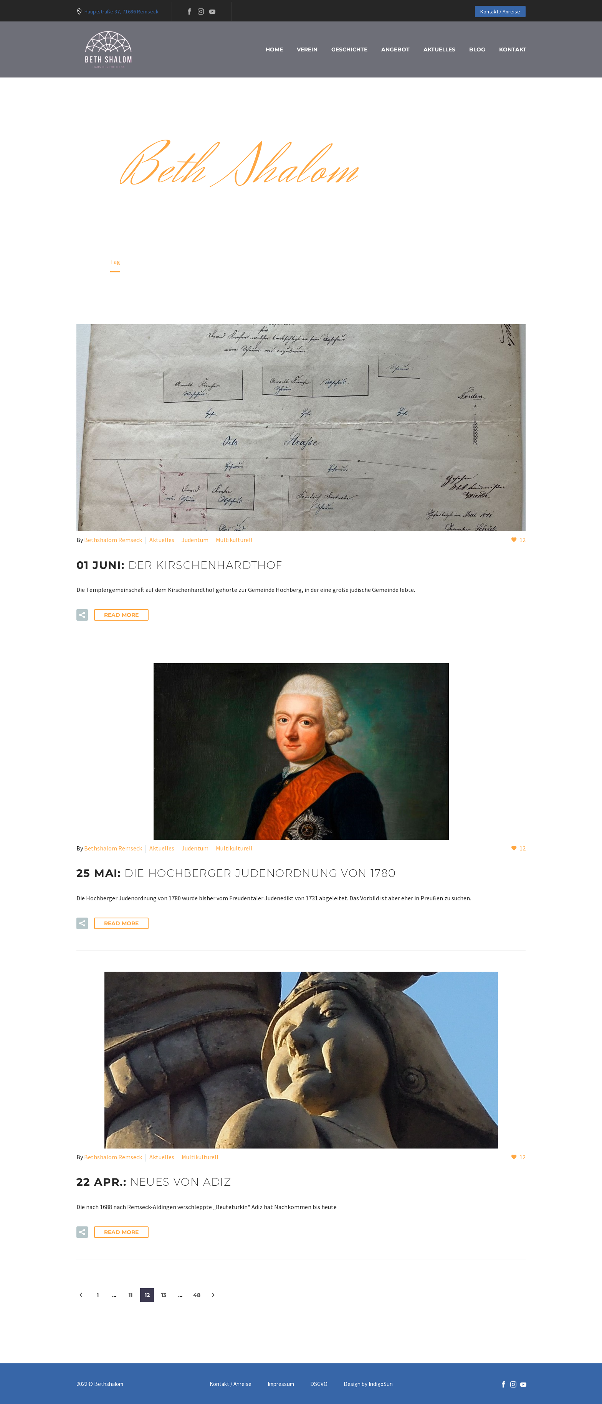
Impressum (281, 1384)
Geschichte (349, 49)
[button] (82, 615)
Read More (121, 614)
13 (163, 1295)
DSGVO (318, 1384)
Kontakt (512, 49)
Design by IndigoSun (368, 1384)
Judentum (195, 540)
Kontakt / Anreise (500, 11)
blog (477, 49)
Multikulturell (234, 540)
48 (196, 1295)
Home (274, 49)
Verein (307, 49)
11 (130, 1295)
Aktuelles (439, 49)
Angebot (395, 49)
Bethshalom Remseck (113, 540)
